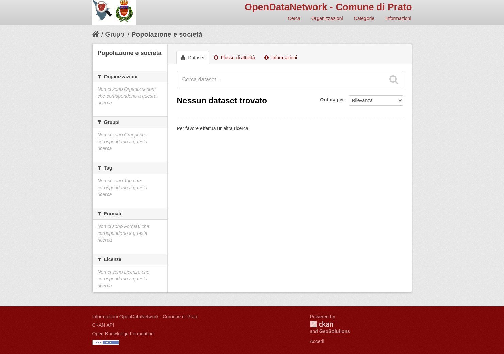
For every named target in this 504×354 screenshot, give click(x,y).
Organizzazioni (327, 18)
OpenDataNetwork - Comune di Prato (328, 7)
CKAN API (103, 325)
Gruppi (115, 34)
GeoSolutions (334, 331)
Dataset (193, 57)
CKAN (321, 324)
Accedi (317, 341)
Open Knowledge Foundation (123, 333)
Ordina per (332, 99)
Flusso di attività (234, 57)
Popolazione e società (166, 34)
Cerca (294, 18)
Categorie (364, 18)
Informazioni (398, 18)
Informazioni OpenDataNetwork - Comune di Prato (145, 316)
